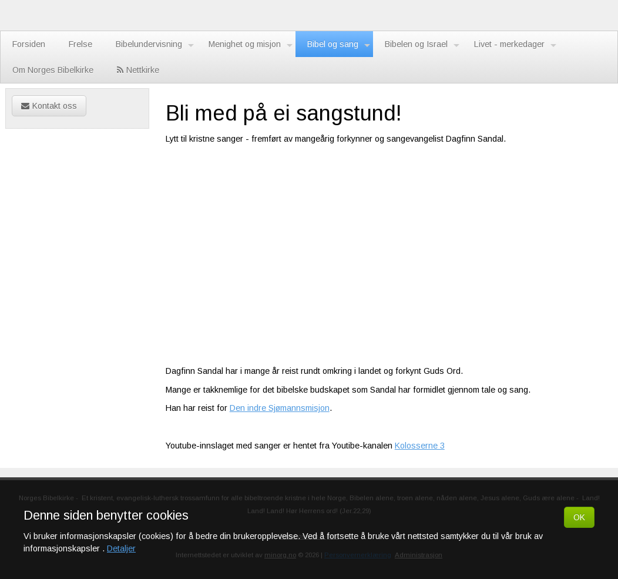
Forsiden (28, 44)
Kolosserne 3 (420, 445)
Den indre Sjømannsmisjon (280, 408)
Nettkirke (138, 70)
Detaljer (121, 548)
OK (579, 517)
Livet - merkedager (515, 44)
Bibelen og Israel (422, 44)
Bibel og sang (338, 44)
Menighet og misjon (251, 44)
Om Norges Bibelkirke (52, 70)
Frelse (80, 44)
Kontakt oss (49, 106)
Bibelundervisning (155, 44)
